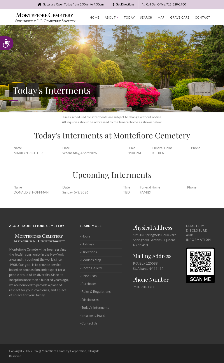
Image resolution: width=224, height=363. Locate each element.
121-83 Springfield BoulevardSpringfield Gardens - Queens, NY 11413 (154, 240)
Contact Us (89, 323)
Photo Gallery (91, 268)
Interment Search (93, 315)
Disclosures (89, 300)
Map (161, 17)
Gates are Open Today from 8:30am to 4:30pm (71, 4)
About (111, 17)
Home (94, 17)
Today (129, 17)
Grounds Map (90, 260)
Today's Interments (94, 307)
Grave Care (179, 17)
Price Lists (88, 276)
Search (146, 17)
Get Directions (123, 4)
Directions (88, 252)
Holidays (87, 244)
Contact (202, 17)
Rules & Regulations (95, 291)
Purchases (88, 284)
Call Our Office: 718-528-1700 (164, 4)
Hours (85, 236)
